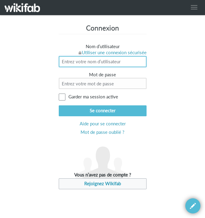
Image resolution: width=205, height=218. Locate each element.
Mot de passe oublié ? (102, 132)
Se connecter (102, 110)
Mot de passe (102, 74)
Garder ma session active (93, 96)
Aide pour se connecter (103, 123)
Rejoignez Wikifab (102, 183)
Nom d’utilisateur (103, 46)
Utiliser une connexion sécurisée (114, 52)
